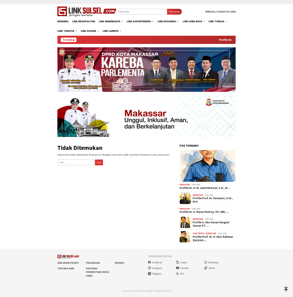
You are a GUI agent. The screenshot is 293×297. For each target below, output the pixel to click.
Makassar (185, 184)
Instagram (155, 268)
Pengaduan (93, 262)
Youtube (182, 268)
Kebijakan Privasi (68, 262)
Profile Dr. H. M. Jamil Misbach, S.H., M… (205, 188)
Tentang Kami (65, 268)
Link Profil (199, 233)
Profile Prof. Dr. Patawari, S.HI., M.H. (213, 200)
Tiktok (209, 268)
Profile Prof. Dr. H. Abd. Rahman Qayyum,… (213, 238)
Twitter (181, 262)
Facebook (155, 262)
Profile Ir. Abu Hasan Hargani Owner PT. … (211, 224)
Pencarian (174, 11)
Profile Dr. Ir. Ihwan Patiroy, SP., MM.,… (204, 212)
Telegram (154, 273)
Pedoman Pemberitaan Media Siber (97, 272)
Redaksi (119, 262)
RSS (180, 273)
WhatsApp (211, 262)
